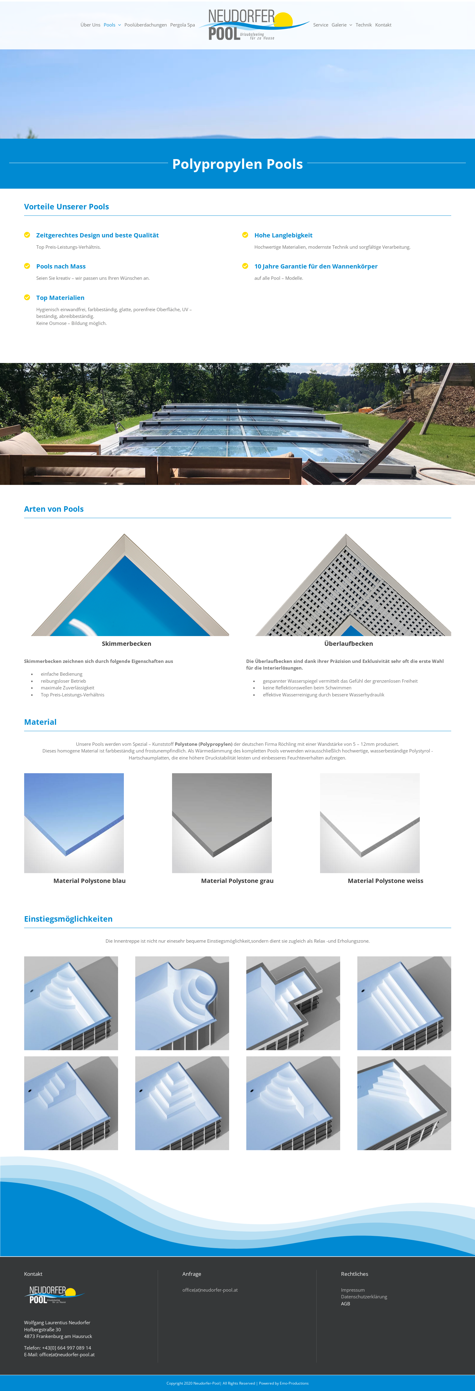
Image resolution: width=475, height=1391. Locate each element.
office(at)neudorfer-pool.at (210, 1290)
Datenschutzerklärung (364, 1296)
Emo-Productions (294, 1383)
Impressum (353, 1290)
